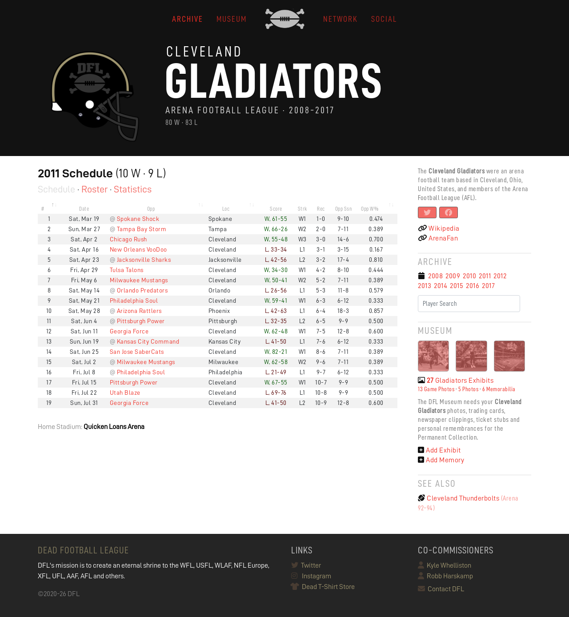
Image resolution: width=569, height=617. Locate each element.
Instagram (311, 576)
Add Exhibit (439, 450)
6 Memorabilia (499, 389)
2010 (469, 276)
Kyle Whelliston (444, 565)
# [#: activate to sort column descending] (42, 209)
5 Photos (468, 389)
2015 (456, 285)
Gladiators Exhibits (455, 380)
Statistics (133, 189)
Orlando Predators (142, 290)
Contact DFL (441, 589)
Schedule (56, 189)
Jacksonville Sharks (144, 259)
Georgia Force (129, 331)
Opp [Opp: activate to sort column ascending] (151, 209)
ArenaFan (438, 238)
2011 (485, 276)
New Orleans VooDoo (138, 249)
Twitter (306, 565)
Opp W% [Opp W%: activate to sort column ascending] (369, 209)
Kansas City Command (148, 341)
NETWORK (340, 19)
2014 (440, 285)
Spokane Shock (138, 219)
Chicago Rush (128, 239)
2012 (499, 276)
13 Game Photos (436, 389)
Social (384, 19)
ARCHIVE (187, 19)
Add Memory (441, 460)
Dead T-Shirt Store (323, 586)
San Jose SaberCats (137, 352)
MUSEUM (231, 19)
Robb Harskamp (445, 576)
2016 (472, 285)
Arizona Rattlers (139, 311)
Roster (94, 189)
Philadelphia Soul (134, 300)
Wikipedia (439, 228)
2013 (424, 285)
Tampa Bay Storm (142, 229)
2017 (488, 285)
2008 (435, 276)
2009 (452, 276)
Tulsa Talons (127, 270)
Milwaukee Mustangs (139, 280)
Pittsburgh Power (141, 321)
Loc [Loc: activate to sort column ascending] (226, 209)
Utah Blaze (125, 392)
